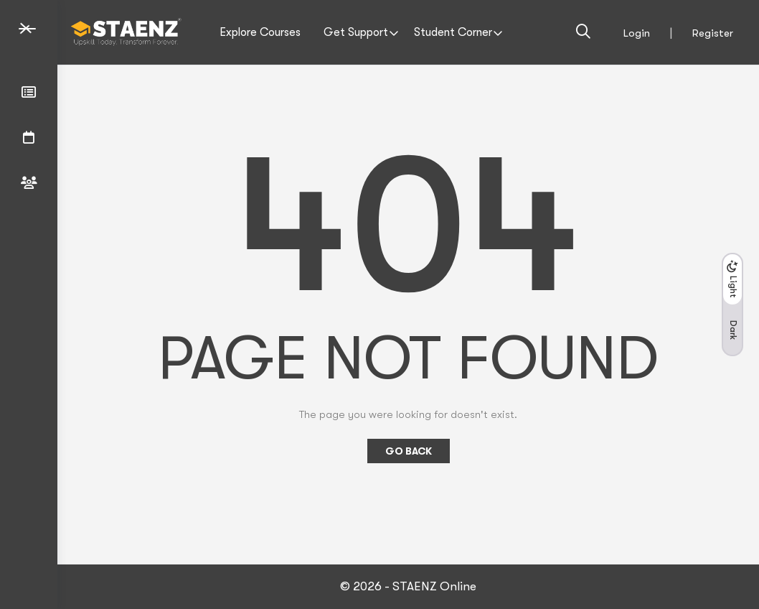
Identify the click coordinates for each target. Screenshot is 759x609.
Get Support (356, 32)
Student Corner (453, 32)
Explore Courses (260, 32)
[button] (732, 304)
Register (712, 33)
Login (636, 33)
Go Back (408, 451)
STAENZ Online (434, 586)
